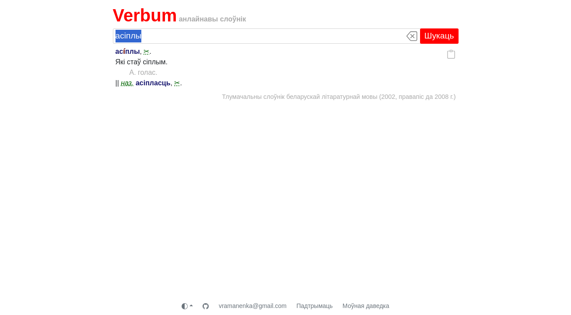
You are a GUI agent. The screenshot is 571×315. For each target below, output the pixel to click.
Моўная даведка (366, 305)
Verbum (145, 15)
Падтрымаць (314, 305)
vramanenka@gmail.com (253, 305)
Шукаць (439, 35)
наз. (127, 83)
